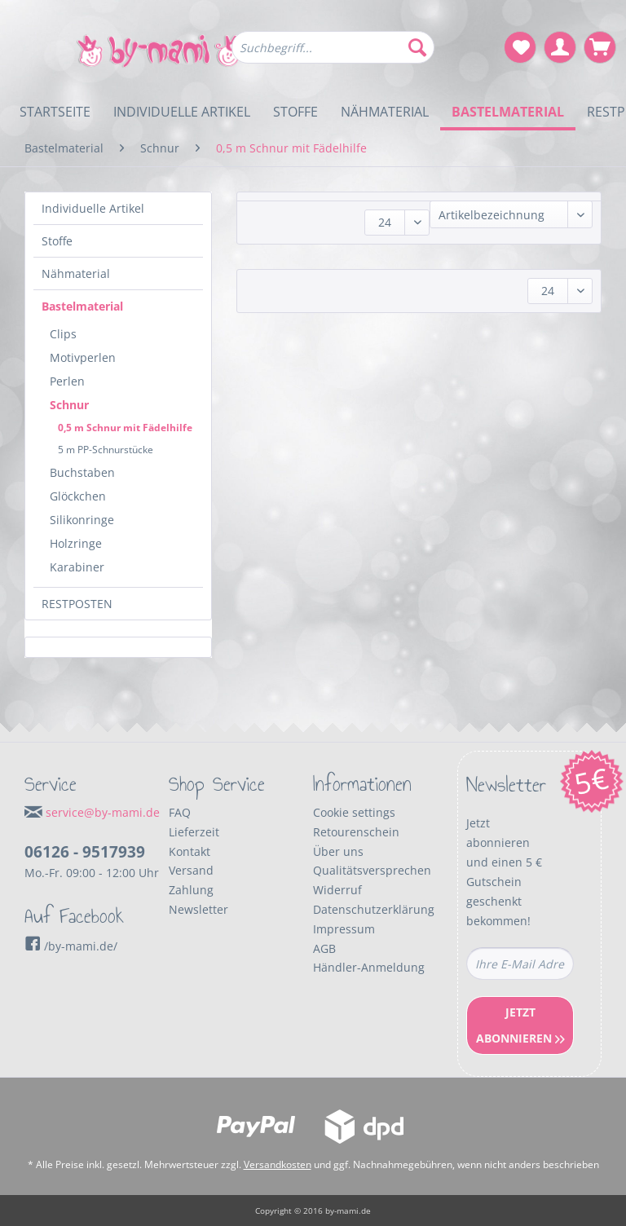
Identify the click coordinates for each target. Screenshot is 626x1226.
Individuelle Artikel (93, 208)
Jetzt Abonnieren (520, 1025)
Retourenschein (356, 832)
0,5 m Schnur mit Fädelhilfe (125, 427)
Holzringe (76, 543)
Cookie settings (354, 812)
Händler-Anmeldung (369, 967)
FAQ (180, 812)
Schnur (69, 404)
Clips (63, 334)
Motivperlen (83, 357)
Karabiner (77, 567)
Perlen (67, 381)
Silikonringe (82, 519)
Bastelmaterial (82, 306)
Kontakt (189, 851)
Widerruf (337, 889)
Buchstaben (82, 472)
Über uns (338, 851)
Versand (191, 870)
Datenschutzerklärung (373, 909)
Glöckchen (78, 496)
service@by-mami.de (103, 812)
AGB (324, 948)
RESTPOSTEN (77, 603)
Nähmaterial (76, 273)
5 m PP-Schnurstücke (105, 449)
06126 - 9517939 (84, 851)
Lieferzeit (194, 832)
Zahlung (191, 889)
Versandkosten (277, 1164)
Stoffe (57, 241)
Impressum (344, 929)
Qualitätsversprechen (372, 870)
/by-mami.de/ (70, 946)
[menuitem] (333, 55)
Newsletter (198, 909)
